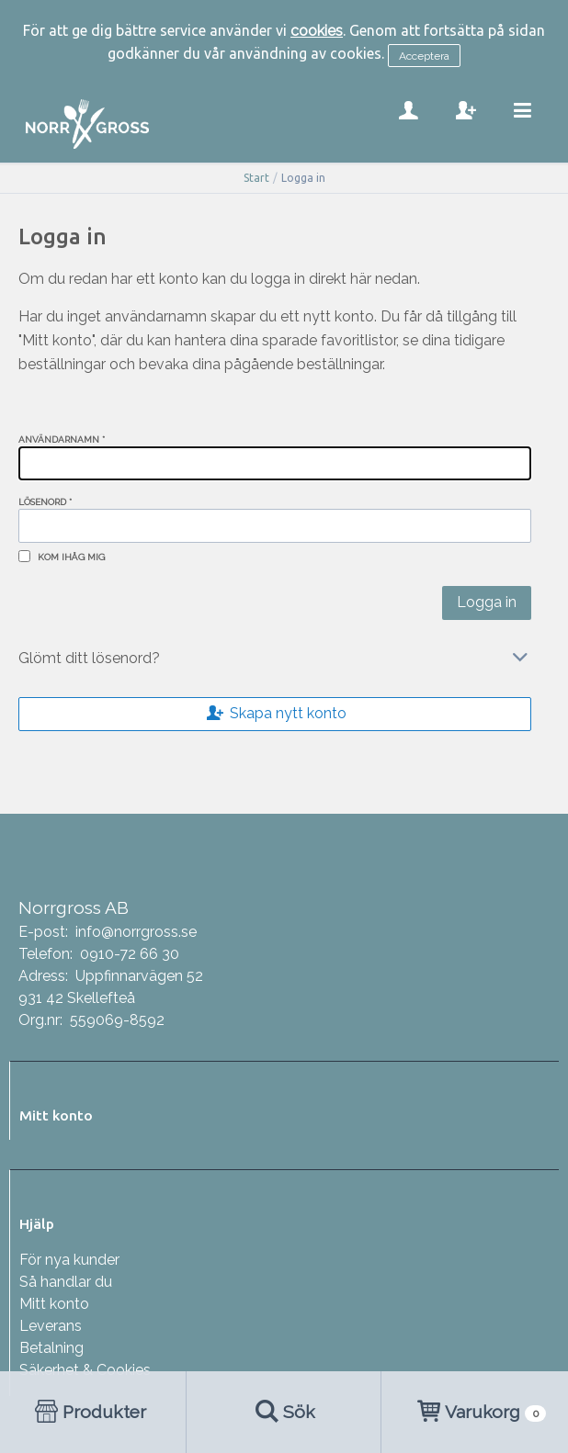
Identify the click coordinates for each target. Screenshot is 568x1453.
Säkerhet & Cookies (85, 1370)
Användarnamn (61, 439)
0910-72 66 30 (129, 954)
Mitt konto (54, 1303)
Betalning (51, 1348)
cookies (316, 30)
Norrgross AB (73, 907)
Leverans (50, 1326)
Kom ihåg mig (71, 557)
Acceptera (424, 56)
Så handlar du (65, 1281)
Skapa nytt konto (274, 713)
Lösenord (45, 502)
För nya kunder (69, 1259)
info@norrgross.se (136, 932)
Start (256, 178)
